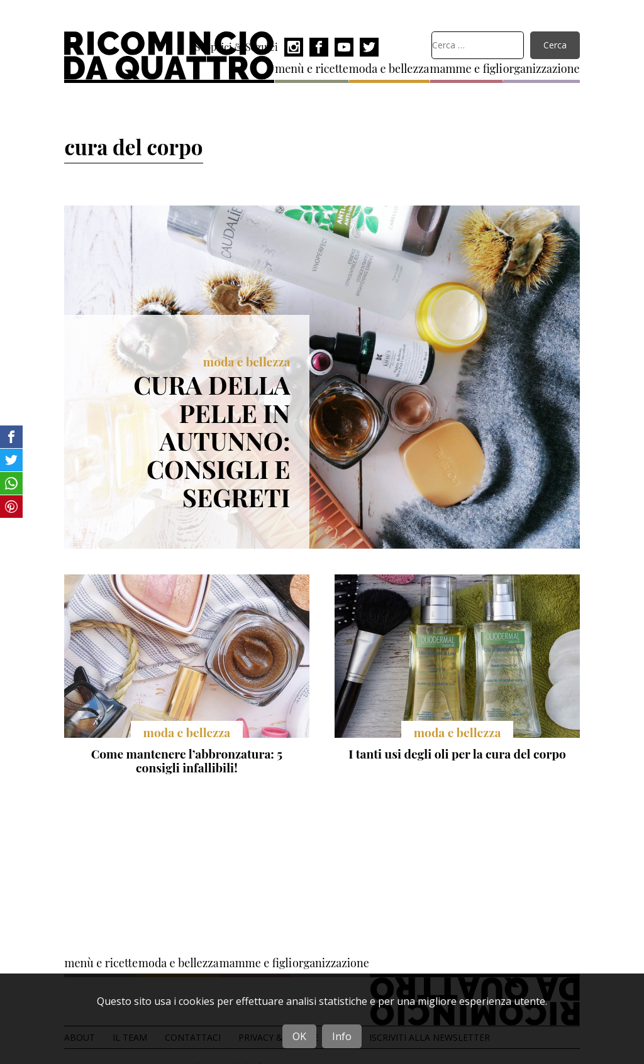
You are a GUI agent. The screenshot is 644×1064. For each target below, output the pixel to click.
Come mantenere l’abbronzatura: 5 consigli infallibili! (186, 760)
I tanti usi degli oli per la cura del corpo (456, 753)
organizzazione (541, 68)
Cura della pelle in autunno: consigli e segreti (211, 440)
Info (342, 1036)
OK (299, 1036)
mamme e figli (466, 68)
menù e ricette (311, 68)
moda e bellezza (389, 68)
